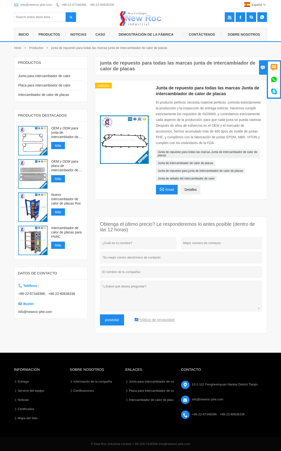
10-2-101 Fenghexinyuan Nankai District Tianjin (225, 384)
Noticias (78, 34)
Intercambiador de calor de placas (43, 95)
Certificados (26, 409)
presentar (112, 320)
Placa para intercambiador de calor (44, 85)
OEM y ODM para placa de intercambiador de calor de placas (64, 165)
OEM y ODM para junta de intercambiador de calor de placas (64, 132)
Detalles (190, 190)
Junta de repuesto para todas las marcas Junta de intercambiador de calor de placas (207, 153)
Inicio (23, 34)
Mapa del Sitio (27, 418)
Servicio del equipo (31, 390)
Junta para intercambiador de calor (44, 76)
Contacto (191, 369)
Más (58, 145)
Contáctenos (202, 34)
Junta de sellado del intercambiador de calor (186, 178)
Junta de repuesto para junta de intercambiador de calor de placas (200, 170)
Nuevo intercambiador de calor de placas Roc (66, 199)
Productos (49, 34)
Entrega (23, 381)
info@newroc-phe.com (36, 5)
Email (167, 189)
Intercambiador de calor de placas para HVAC (66, 232)
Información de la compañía (92, 381)
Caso (100, 34)
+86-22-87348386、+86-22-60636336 (87, 5)
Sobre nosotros (244, 34)
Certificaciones (83, 390)
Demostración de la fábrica (146, 34)
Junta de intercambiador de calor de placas (185, 163)
